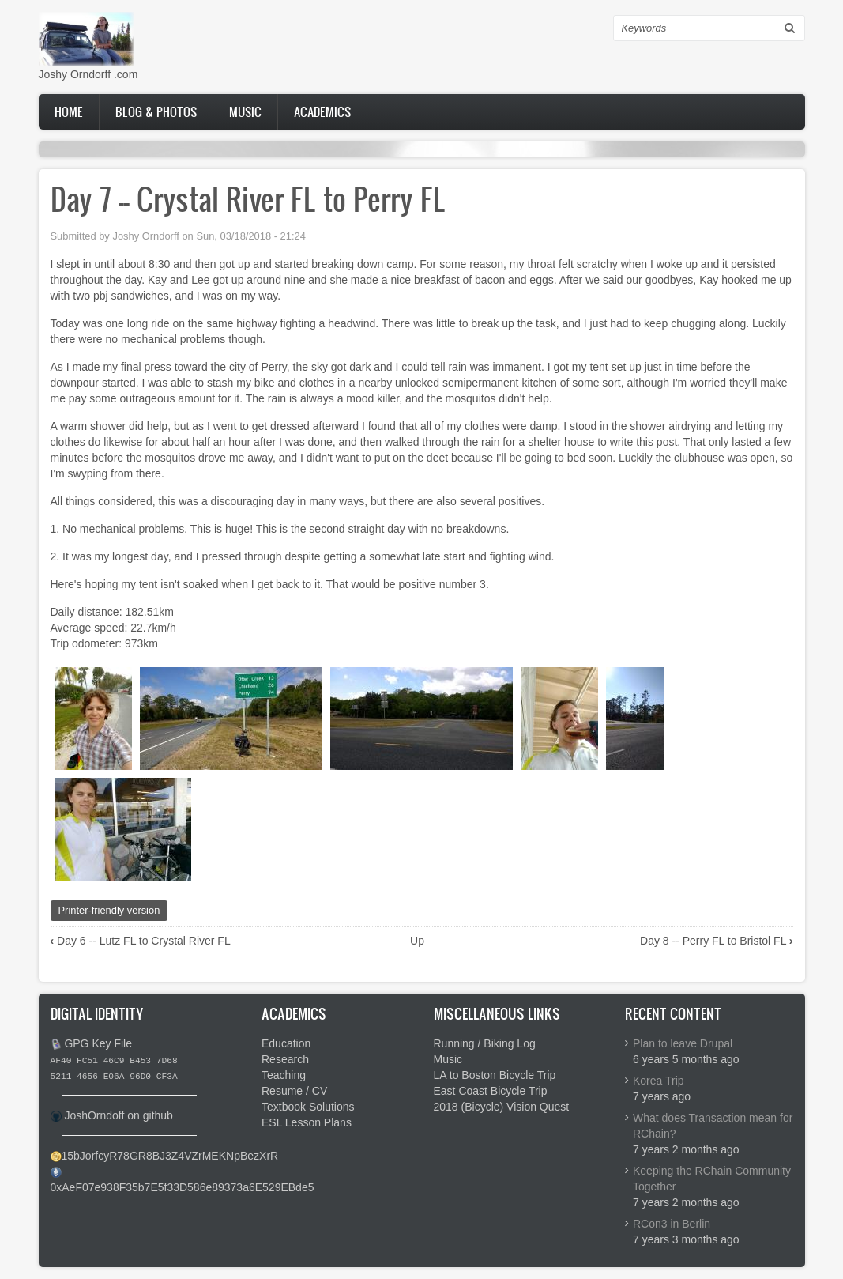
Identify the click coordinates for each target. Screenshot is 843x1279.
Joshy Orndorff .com (88, 74)
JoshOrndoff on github (118, 1115)
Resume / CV (294, 1091)
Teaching (284, 1075)
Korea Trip (658, 1080)
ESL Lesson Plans (307, 1122)
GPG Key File (98, 1043)
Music (245, 111)
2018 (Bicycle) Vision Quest (502, 1106)
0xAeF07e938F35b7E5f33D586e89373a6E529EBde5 (182, 1187)
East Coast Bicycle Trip (491, 1091)
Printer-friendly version (109, 910)
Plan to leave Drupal (682, 1043)
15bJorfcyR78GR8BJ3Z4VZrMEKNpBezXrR (170, 1155)
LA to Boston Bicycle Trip (495, 1075)
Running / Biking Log (485, 1043)
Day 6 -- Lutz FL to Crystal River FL (141, 940)
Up (417, 940)
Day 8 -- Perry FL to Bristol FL (716, 940)
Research (285, 1059)
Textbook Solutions (308, 1106)
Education (286, 1043)
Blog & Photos (156, 111)
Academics (322, 111)
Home (69, 111)
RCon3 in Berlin (671, 1223)
